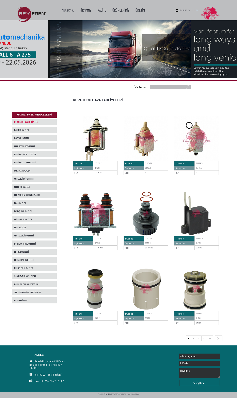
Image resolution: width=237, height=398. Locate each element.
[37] (218, 338)
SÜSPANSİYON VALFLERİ (24, 259)
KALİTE (101, 10)
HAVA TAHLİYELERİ (21, 138)
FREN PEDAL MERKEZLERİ (24, 146)
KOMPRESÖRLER (20, 300)
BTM (107, 394)
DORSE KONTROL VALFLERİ (25, 243)
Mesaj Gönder (199, 383)
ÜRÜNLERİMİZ (120, 10)
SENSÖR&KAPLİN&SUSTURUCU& (27, 292)
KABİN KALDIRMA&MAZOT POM (26, 284)
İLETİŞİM (67, 31)
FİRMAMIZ (85, 10)
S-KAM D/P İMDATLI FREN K (25, 276)
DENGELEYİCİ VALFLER (23, 267)
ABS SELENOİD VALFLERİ (24, 235)
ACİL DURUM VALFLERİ (23, 219)
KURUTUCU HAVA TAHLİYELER (26, 121)
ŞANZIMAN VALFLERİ (22, 170)
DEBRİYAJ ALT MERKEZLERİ (25, 162)
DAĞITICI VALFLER (21, 129)
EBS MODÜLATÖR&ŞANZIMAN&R (27, 194)
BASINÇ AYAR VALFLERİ (23, 211)
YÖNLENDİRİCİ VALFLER (23, 178)
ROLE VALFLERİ (20, 227)
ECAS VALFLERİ (20, 203)
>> (210, 338)
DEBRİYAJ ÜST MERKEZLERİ (25, 154)
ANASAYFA (68, 10)
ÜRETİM (140, 10)
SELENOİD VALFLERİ (22, 186)
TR (192, 10)
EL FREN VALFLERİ (21, 251)
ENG (196, 10)
